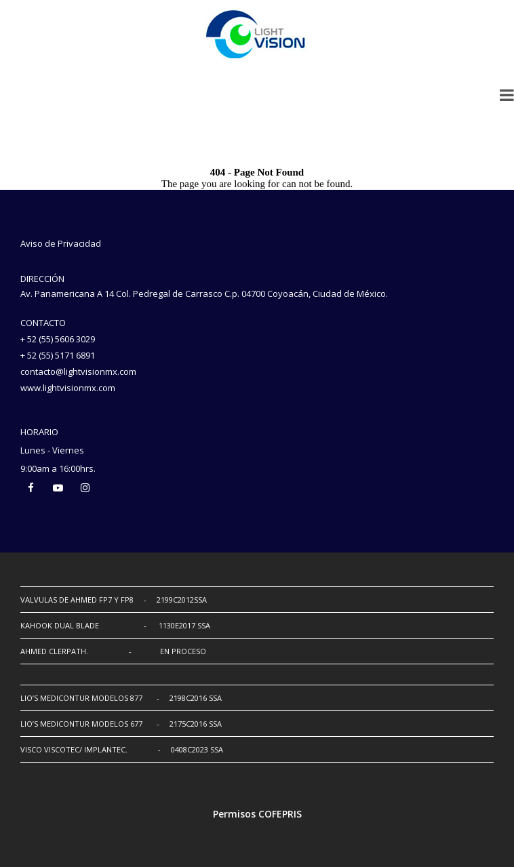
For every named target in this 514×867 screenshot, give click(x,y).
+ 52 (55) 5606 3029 (57, 339)
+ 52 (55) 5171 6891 (57, 355)
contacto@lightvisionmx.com (78, 371)
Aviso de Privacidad (60, 243)
